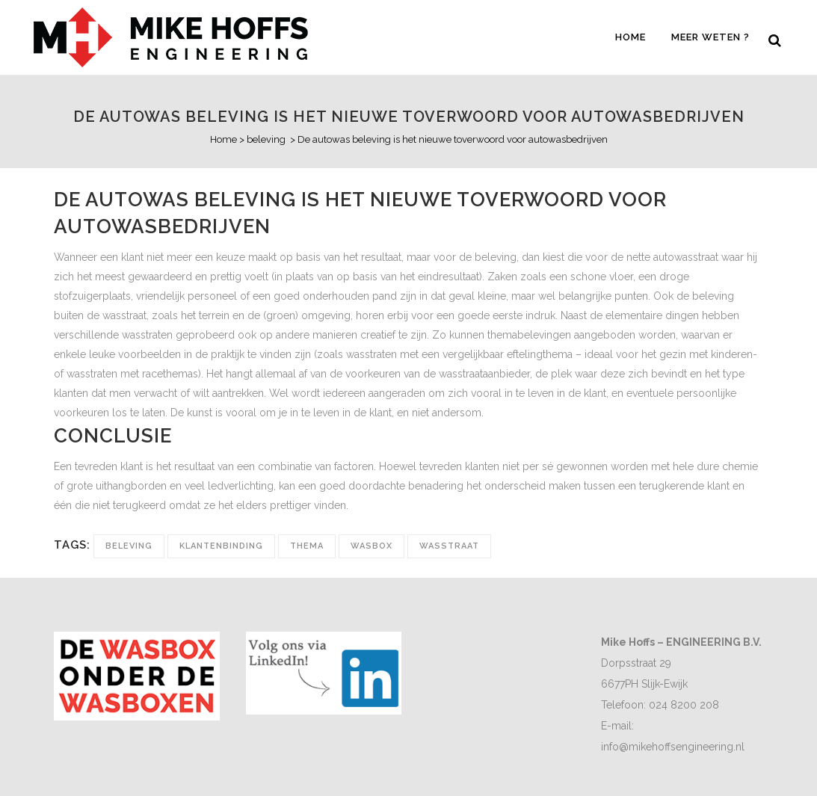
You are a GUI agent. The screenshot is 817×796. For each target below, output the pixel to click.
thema (307, 546)
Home (223, 139)
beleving (266, 139)
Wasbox (371, 546)
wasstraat (449, 546)
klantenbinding (221, 546)
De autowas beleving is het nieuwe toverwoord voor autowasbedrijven (408, 117)
